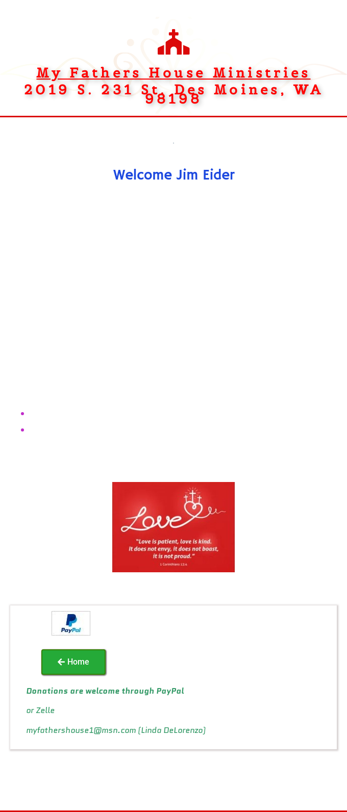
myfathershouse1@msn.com (81, 730)
